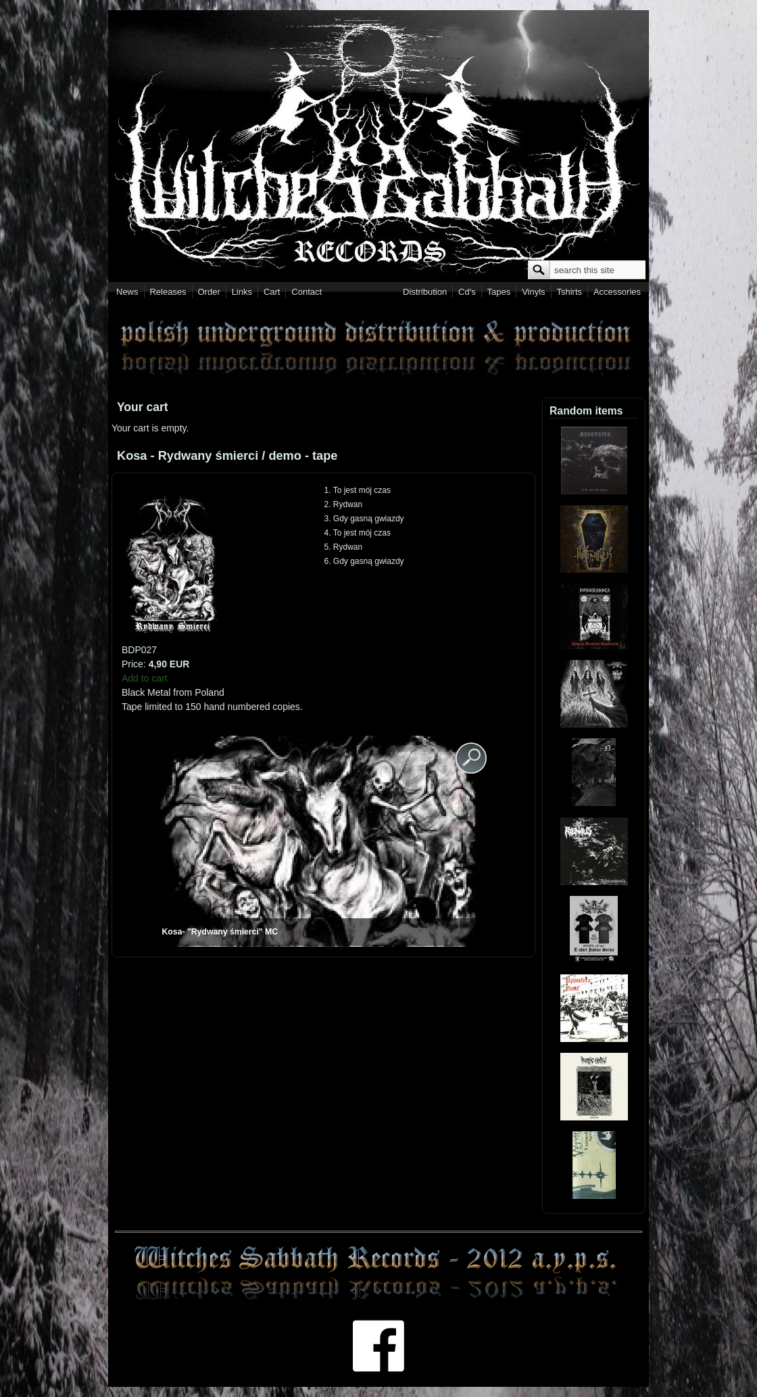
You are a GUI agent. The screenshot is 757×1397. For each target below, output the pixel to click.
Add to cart (145, 678)
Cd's (467, 292)
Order (209, 292)
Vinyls (533, 292)
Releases (167, 292)
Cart (272, 292)
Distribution (425, 292)
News (127, 292)
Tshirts (569, 292)
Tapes (499, 292)
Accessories (617, 292)
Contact (306, 292)
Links (242, 292)
